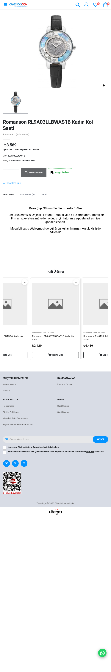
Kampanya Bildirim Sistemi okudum (33, 447)
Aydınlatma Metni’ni (42, 447)
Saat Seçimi (63, 406)
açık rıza (90, 451)
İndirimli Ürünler (65, 384)
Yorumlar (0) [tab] (27, 194)
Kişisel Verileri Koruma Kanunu (17, 424)
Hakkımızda (8, 406)
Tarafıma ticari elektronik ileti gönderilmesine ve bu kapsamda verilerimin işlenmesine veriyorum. (56, 451)
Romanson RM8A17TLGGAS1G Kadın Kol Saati (53, 338)
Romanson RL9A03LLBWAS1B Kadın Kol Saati (48, 125)
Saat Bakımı (63, 412)
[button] (77, 5)
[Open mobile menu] (5, 4)
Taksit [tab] (44, 194)
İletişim (6, 390)
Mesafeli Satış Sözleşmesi (15, 418)
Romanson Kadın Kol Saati (23, 160)
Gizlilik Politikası (10, 412)
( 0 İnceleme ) (22, 135)
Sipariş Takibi (9, 384)
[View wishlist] (95, 4)
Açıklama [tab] (8, 194)
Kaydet (100, 439)
